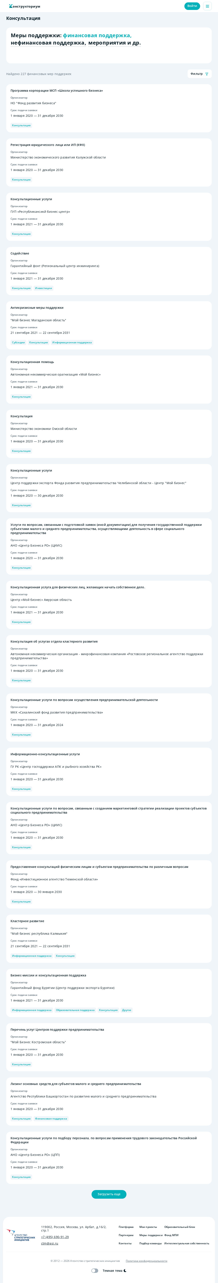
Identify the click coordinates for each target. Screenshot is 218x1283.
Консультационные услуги (31, 199)
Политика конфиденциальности (146, 1261)
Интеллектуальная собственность (186, 1243)
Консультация (22, 416)
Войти (192, 6)
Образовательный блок (179, 1227)
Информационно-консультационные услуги (45, 754)
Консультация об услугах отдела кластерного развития (54, 641)
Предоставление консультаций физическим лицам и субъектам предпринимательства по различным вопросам (99, 867)
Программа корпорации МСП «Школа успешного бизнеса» (57, 90)
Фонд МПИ (171, 1235)
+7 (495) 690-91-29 (55, 1237)
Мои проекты (148, 1227)
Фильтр (200, 74)
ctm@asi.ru (49, 1243)
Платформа (126, 1227)
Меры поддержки (150, 1235)
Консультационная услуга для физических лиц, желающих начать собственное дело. (78, 587)
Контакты (125, 1243)
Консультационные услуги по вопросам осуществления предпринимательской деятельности (84, 700)
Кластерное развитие (27, 921)
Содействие (20, 253)
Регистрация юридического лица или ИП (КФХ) (48, 145)
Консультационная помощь (32, 362)
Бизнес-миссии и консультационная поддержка (48, 975)
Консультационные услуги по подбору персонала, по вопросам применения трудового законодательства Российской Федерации (104, 1140)
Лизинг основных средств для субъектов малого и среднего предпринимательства (76, 1084)
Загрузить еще (109, 1194)
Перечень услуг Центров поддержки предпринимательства (57, 1029)
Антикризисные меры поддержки (37, 308)
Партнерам (126, 1235)
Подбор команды (150, 1243)
